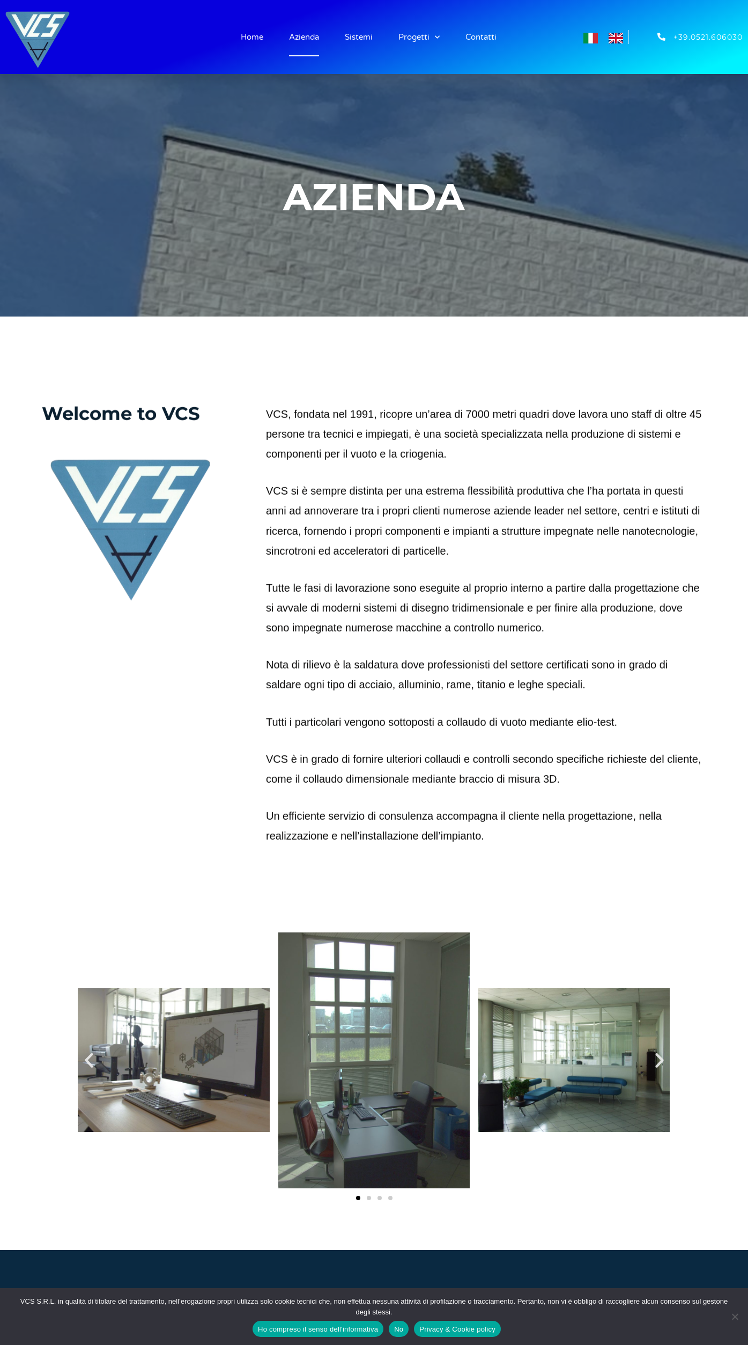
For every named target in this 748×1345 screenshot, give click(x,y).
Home (252, 37)
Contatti (481, 37)
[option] (618, 37)
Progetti (419, 37)
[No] (734, 1316)
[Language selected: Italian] (608, 36)
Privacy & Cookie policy (457, 1329)
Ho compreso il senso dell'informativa (318, 1329)
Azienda (304, 37)
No (398, 1329)
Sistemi (359, 37)
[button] (89, 1060)
